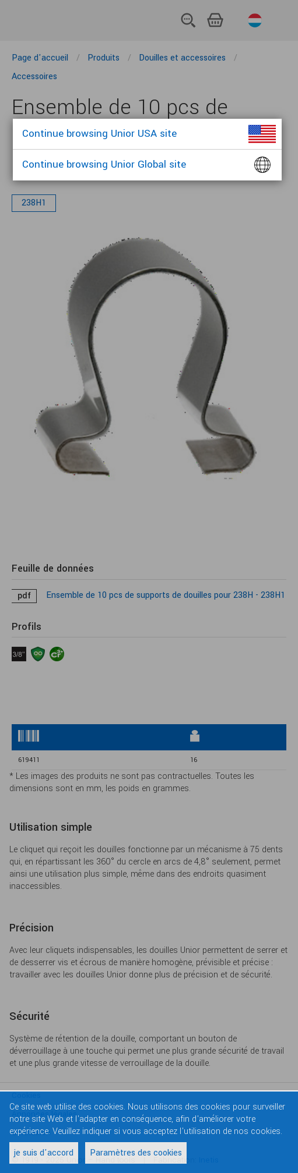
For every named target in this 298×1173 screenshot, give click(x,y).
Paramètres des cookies (136, 1153)
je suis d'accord (43, 1153)
